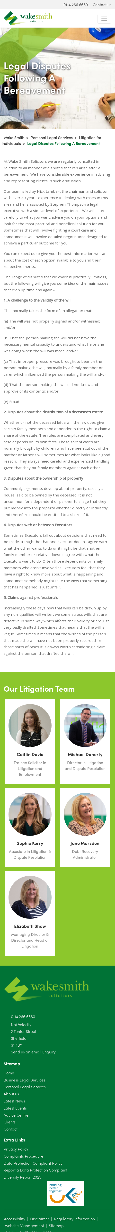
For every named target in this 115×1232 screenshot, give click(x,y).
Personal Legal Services (52, 137)
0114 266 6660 (23, 1016)
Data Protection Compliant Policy (33, 1163)
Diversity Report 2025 (22, 1177)
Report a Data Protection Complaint (35, 1170)
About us (11, 1094)
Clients (10, 1122)
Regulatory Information (74, 1219)
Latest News (14, 1101)
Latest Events (15, 1108)
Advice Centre (16, 1115)
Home (9, 1073)
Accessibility (14, 1219)
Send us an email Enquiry (33, 1052)
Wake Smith (14, 137)
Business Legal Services (24, 1080)
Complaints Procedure (23, 1156)
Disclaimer (39, 1219)
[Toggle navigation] (104, 19)
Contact (11, 1129)
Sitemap (56, 1225)
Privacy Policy (16, 1149)
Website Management (24, 1225)
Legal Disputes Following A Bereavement (63, 143)
